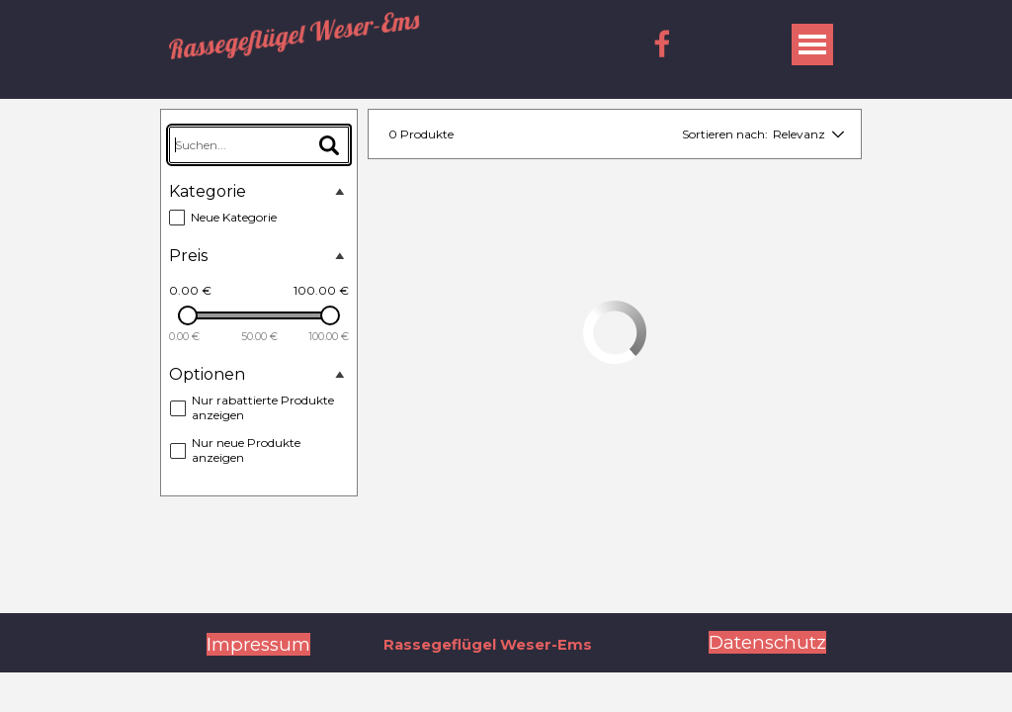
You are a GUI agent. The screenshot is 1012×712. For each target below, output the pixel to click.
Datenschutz (767, 642)
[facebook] (662, 43)
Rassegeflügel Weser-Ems (293, 35)
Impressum (258, 644)
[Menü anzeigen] (812, 44)
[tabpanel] (258, 645)
